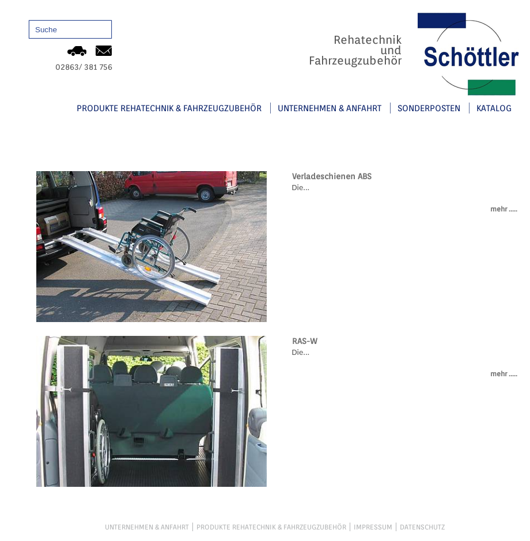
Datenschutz (422, 527)
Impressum (373, 527)
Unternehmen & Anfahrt (329, 108)
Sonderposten (429, 108)
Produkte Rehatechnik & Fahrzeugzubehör (169, 108)
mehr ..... (503, 209)
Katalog (494, 108)
